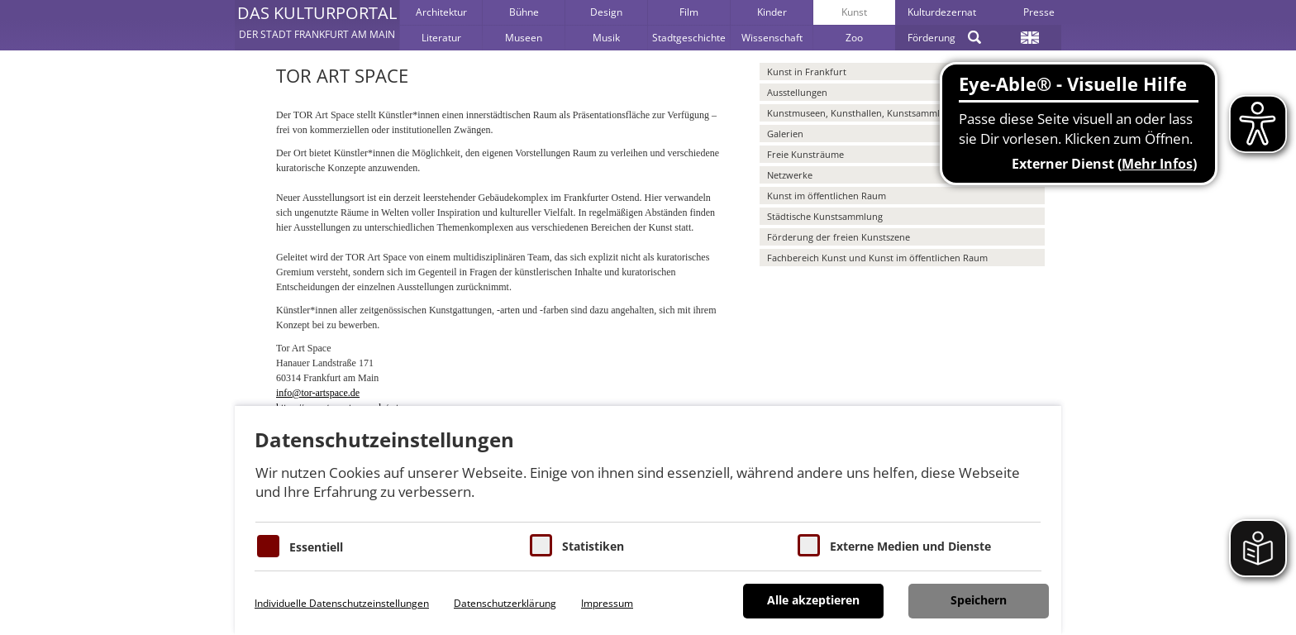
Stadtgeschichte (689, 38)
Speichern (979, 600)
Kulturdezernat (942, 12)
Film (688, 12)
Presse (1039, 12)
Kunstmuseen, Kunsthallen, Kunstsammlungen (867, 113)
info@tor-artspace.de (318, 393)
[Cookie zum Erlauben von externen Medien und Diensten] (809, 545)
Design (606, 12)
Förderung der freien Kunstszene (838, 237)
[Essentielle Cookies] (268, 546)
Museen (523, 38)
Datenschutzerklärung (505, 603)
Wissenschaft (772, 38)
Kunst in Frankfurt (806, 71)
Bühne (524, 12)
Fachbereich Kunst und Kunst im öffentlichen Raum (877, 257)
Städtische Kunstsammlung (825, 216)
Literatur (441, 38)
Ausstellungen (797, 92)
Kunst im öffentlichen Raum (826, 195)
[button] (317, 25)
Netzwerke (789, 175)
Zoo (854, 38)
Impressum (607, 603)
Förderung (931, 38)
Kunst (854, 12)
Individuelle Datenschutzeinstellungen (342, 603)
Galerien (785, 133)
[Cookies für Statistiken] (541, 545)
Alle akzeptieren (813, 600)
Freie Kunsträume (805, 154)
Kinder (772, 12)
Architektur (441, 12)
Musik (606, 38)
